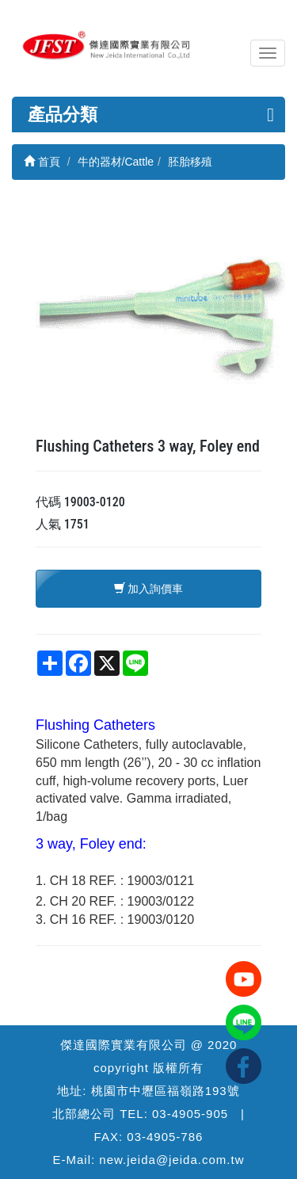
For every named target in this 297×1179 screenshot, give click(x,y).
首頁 (42, 161)
